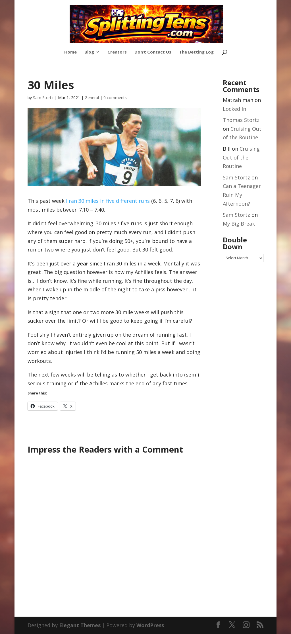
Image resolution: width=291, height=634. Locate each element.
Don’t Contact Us (152, 52)
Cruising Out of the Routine (241, 157)
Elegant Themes (80, 625)
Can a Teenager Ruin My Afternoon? (242, 195)
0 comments (115, 97)
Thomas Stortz (241, 119)
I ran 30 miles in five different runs (108, 200)
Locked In (234, 108)
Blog (89, 52)
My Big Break (239, 223)
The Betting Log (196, 52)
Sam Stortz (43, 97)
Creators (117, 52)
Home (70, 52)
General (92, 97)
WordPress (150, 625)
